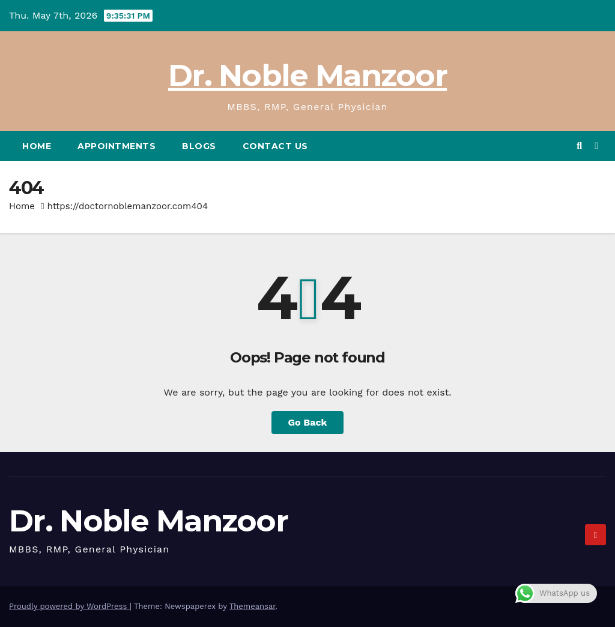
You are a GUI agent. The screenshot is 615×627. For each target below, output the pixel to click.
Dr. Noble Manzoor (307, 75)
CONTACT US (275, 146)
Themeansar (252, 606)
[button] (579, 145)
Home (36, 146)
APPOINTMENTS (116, 146)
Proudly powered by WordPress (69, 606)
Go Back (307, 422)
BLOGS (199, 146)
